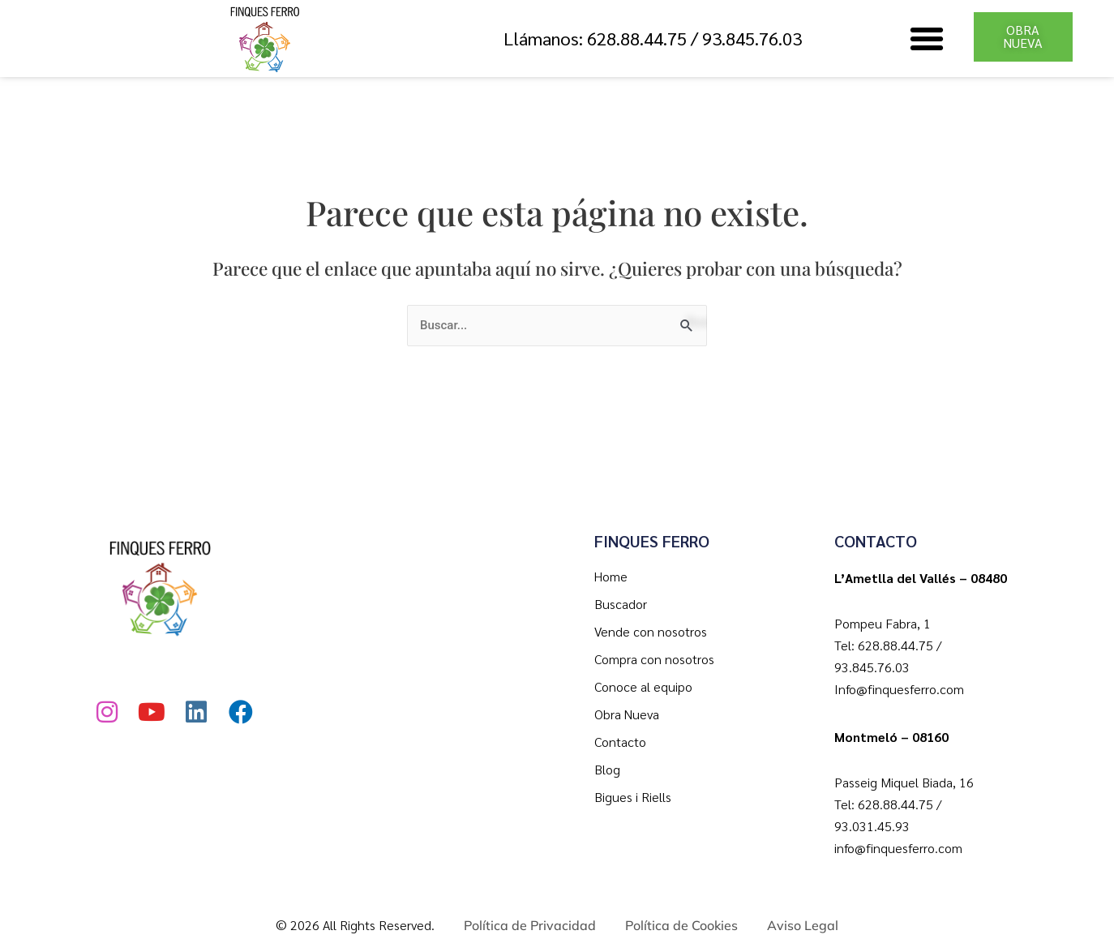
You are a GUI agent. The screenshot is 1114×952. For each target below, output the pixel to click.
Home (611, 576)
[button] (926, 39)
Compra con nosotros (654, 658)
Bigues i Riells (632, 796)
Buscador (620, 603)
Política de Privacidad (530, 925)
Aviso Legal (802, 925)
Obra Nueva (626, 714)
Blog (607, 769)
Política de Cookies (681, 925)
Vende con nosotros (650, 631)
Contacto (620, 741)
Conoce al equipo (643, 686)
